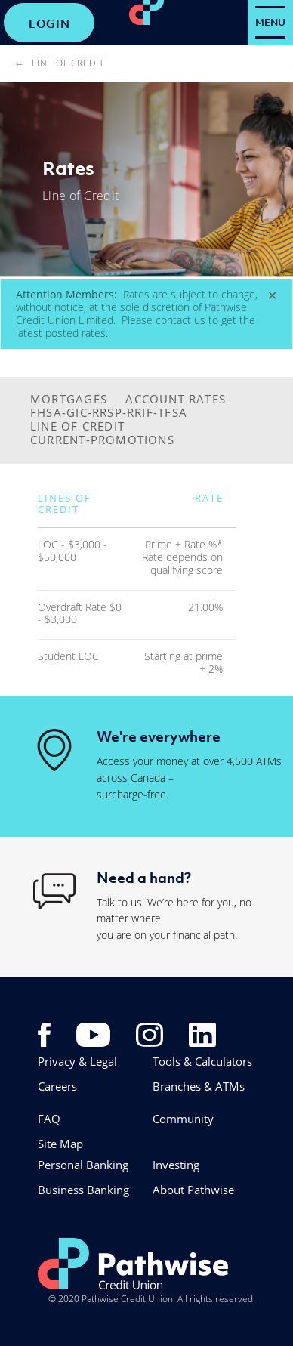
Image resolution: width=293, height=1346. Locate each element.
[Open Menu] (270, 22)
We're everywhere (159, 736)
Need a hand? (144, 878)
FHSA (46, 412)
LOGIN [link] (49, 23)
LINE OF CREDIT (77, 426)
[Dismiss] (272, 296)
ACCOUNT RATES (175, 398)
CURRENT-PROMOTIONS (102, 439)
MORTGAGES (68, 398)
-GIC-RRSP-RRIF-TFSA (124, 412)
